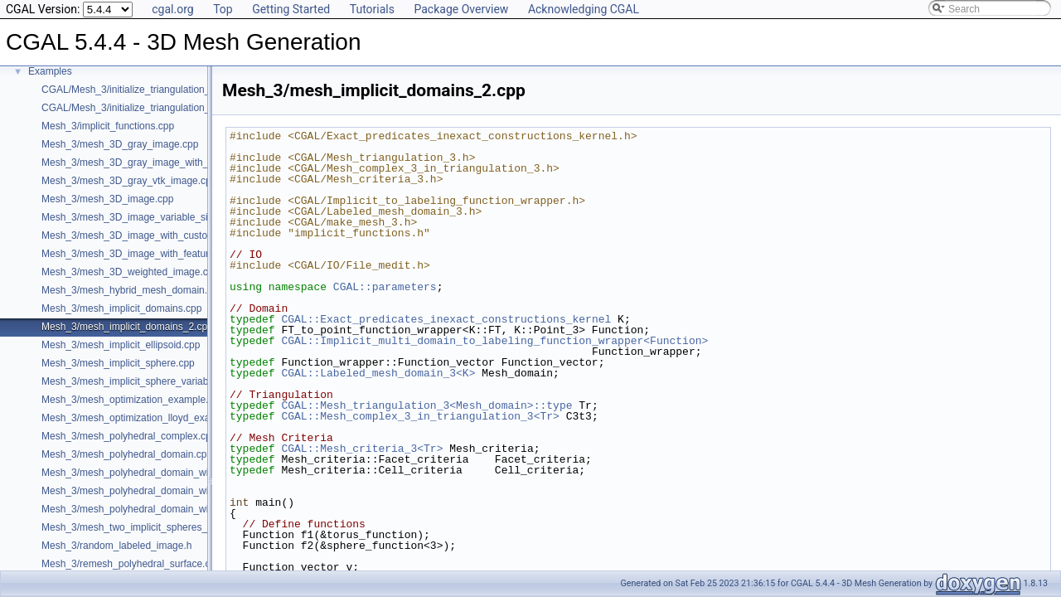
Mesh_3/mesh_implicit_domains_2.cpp (127, 326)
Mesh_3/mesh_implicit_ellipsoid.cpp (120, 345)
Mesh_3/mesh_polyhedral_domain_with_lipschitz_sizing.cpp (174, 491)
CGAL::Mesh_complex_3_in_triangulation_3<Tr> (420, 416)
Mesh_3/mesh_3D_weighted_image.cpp (130, 272)
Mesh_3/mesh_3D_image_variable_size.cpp (139, 217)
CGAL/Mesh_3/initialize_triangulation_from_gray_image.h (168, 89)
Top (223, 9)
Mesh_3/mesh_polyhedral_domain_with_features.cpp (159, 472)
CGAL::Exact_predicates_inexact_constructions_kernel (446, 319)
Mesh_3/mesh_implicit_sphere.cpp (118, 363)
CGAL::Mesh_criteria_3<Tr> (362, 448)
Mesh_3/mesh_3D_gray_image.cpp (119, 144)
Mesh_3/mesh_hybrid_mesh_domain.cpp (132, 290)
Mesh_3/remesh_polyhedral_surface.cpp (131, 564)
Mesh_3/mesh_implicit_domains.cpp (121, 308)
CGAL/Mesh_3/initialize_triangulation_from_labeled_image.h (174, 108)
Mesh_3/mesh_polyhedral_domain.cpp (126, 454)
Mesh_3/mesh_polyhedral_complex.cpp (128, 436)
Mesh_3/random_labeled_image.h (116, 545)
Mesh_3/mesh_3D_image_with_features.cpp (139, 254)
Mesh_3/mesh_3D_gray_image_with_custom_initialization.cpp (179, 162)
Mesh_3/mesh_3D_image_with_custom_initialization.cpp (166, 235)
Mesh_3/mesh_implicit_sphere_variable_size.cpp (149, 381)
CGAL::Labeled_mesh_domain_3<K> (378, 373)
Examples (50, 71)
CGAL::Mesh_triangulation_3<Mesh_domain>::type (426, 405)
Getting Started (291, 9)
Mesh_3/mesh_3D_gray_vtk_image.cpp (128, 181)
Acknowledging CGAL (583, 9)
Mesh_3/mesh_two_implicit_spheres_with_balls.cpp (155, 527)
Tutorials (372, 9)
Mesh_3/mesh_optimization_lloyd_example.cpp (145, 418)
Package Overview (461, 9)
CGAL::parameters (385, 286)
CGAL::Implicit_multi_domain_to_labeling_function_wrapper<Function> (494, 340)
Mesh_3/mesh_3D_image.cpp (107, 199)
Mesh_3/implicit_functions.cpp (107, 126)
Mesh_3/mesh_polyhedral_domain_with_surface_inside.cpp (173, 509)
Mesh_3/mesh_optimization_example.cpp (133, 399)
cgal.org (172, 9)
